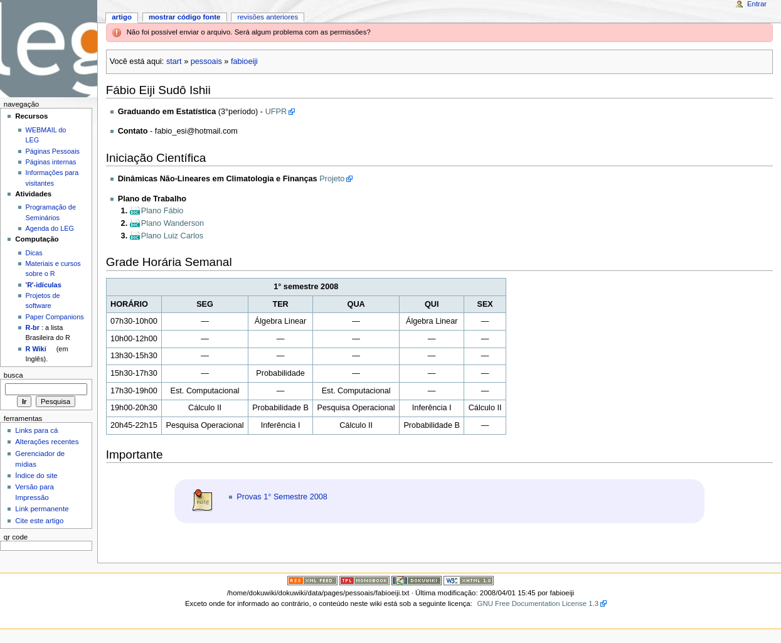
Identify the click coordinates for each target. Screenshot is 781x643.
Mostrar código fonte (185, 17)
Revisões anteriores (267, 17)
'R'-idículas (43, 285)
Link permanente (41, 509)
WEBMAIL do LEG (46, 135)
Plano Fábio (162, 210)
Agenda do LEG (50, 228)
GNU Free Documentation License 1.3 (538, 603)
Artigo (122, 17)
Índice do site (36, 475)
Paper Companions (55, 317)
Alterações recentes (46, 441)
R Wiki (36, 349)
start (174, 61)
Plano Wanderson (172, 223)
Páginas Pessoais (53, 151)
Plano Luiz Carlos (172, 235)
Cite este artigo (39, 520)
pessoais (206, 61)
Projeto (331, 178)
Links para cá (36, 430)
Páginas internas (51, 162)
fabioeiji (244, 61)
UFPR (276, 111)
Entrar (757, 4)
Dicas (34, 253)
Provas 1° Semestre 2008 (281, 496)
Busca (13, 375)
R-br (33, 327)
